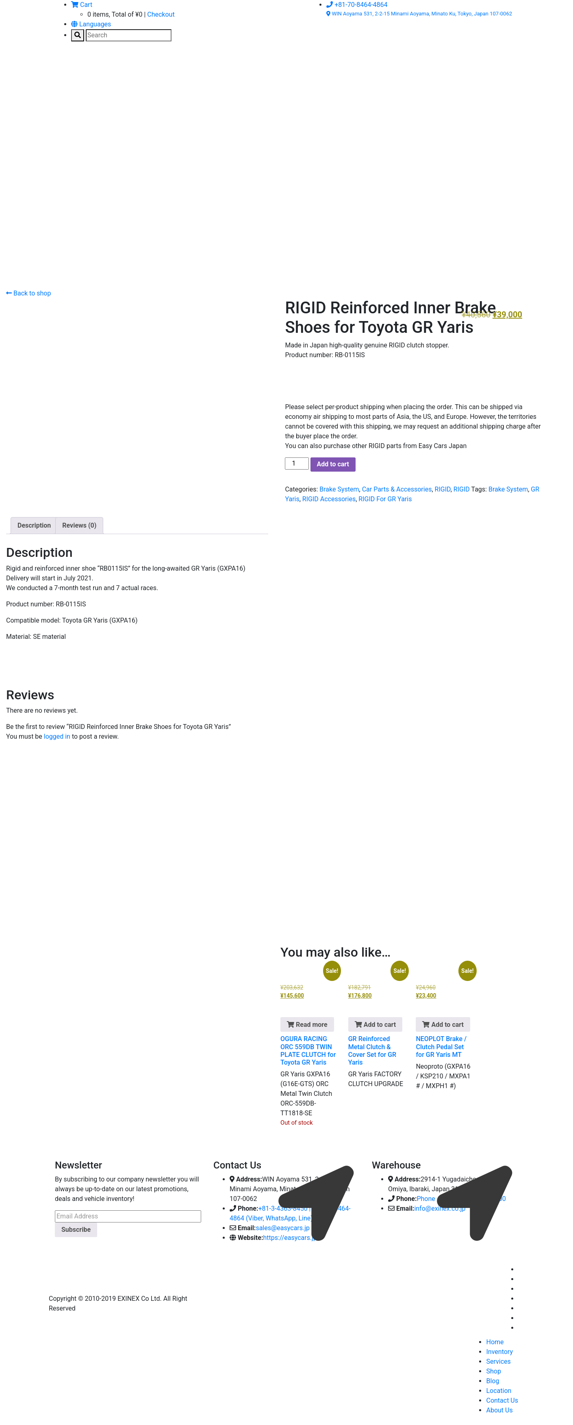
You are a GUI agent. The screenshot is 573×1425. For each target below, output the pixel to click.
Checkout (160, 14)
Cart (81, 5)
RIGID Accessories (329, 499)
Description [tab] (34, 525)
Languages (91, 24)
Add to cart (333, 464)
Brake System (339, 489)
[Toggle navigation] (66, 67)
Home (495, 1342)
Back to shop (28, 293)
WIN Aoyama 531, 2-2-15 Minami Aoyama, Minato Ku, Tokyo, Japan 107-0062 (419, 14)
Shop (493, 1371)
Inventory (499, 1352)
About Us (499, 1410)
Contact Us (502, 1400)
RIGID (443, 489)
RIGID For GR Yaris (385, 499)
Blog (492, 1381)
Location (498, 1391)
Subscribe (76, 1229)
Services (498, 1361)
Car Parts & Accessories (397, 489)
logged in (57, 736)
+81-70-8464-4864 (356, 5)
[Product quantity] (296, 463)
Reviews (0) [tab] (79, 525)
